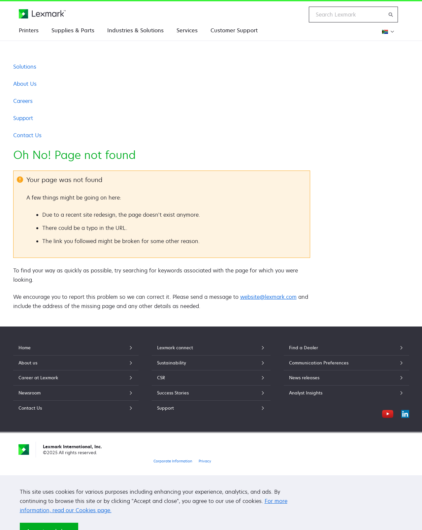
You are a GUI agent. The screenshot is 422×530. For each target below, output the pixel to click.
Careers (23, 101)
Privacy (205, 460)
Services (187, 30)
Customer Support (234, 30)
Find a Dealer (346, 348)
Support (23, 118)
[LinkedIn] (405, 413)
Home (75, 348)
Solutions (24, 66)
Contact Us (27, 135)
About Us (25, 83)
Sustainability (211, 363)
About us (75, 363)
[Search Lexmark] (391, 14)
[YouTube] (387, 413)
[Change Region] (387, 31)
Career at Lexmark (75, 378)
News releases (346, 378)
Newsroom (75, 393)
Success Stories (211, 393)
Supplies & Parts (72, 30)
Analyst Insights (346, 393)
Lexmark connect (211, 348)
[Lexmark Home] (42, 13)
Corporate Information (172, 460)
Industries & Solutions (135, 30)
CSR (211, 378)
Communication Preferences (346, 363)
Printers (29, 30)
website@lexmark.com (268, 296)
